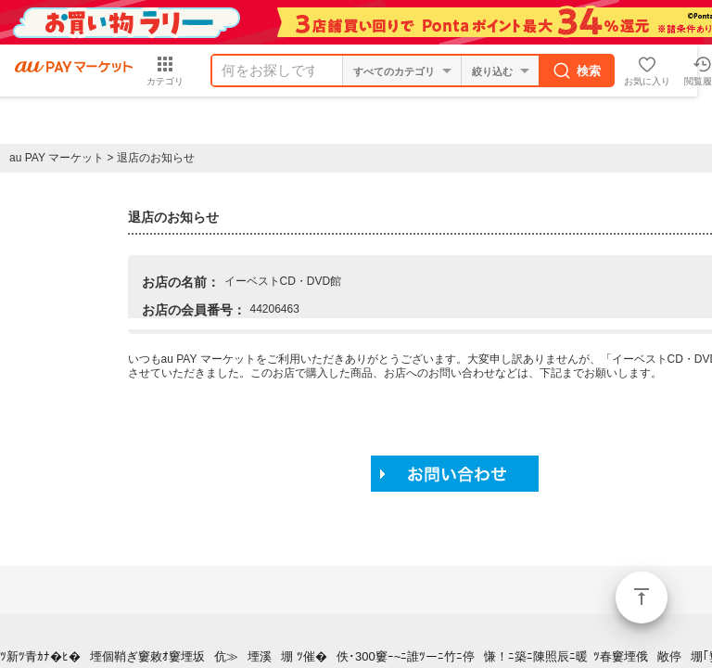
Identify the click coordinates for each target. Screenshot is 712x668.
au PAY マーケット (56, 157)
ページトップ (642, 597)
